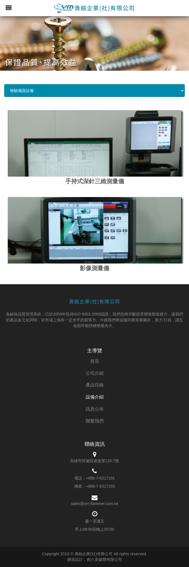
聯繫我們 (95, 421)
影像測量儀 (94, 268)
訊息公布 (95, 409)
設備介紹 (95, 397)
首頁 (94, 361)
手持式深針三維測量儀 (94, 181)
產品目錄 (95, 385)
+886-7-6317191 (100, 478)
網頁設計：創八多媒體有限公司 (94, 559)
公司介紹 (95, 373)
